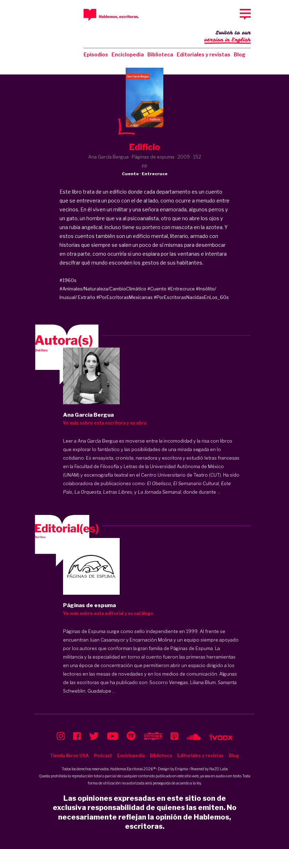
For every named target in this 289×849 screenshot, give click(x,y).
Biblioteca (160, 54)
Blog (239, 54)
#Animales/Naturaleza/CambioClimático (103, 289)
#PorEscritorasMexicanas (124, 297)
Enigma (181, 769)
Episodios (96, 54)
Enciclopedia (128, 54)
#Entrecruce (181, 289)
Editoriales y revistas (203, 54)
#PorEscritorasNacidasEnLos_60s (191, 297)
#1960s (68, 280)
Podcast (103, 755)
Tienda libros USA (69, 755)
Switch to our (227, 37)
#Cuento (156, 289)
